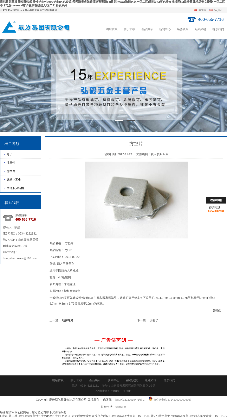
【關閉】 (217, 310)
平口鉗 (127, 391)
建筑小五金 (14, 179)
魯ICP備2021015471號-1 (129, 399)
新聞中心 (165, 29)
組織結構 (200, 29)
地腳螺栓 (67, 320)
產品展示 (147, 29)
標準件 (11, 171)
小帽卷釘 (116, 391)
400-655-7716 (211, 19)
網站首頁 (111, 29)
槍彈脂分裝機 (15, 188)
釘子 (9, 154)
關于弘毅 (129, 29)
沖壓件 (11, 162)
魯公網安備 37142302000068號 (170, 399)
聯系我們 (218, 29)
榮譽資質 (182, 29)
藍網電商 (120, 406)
